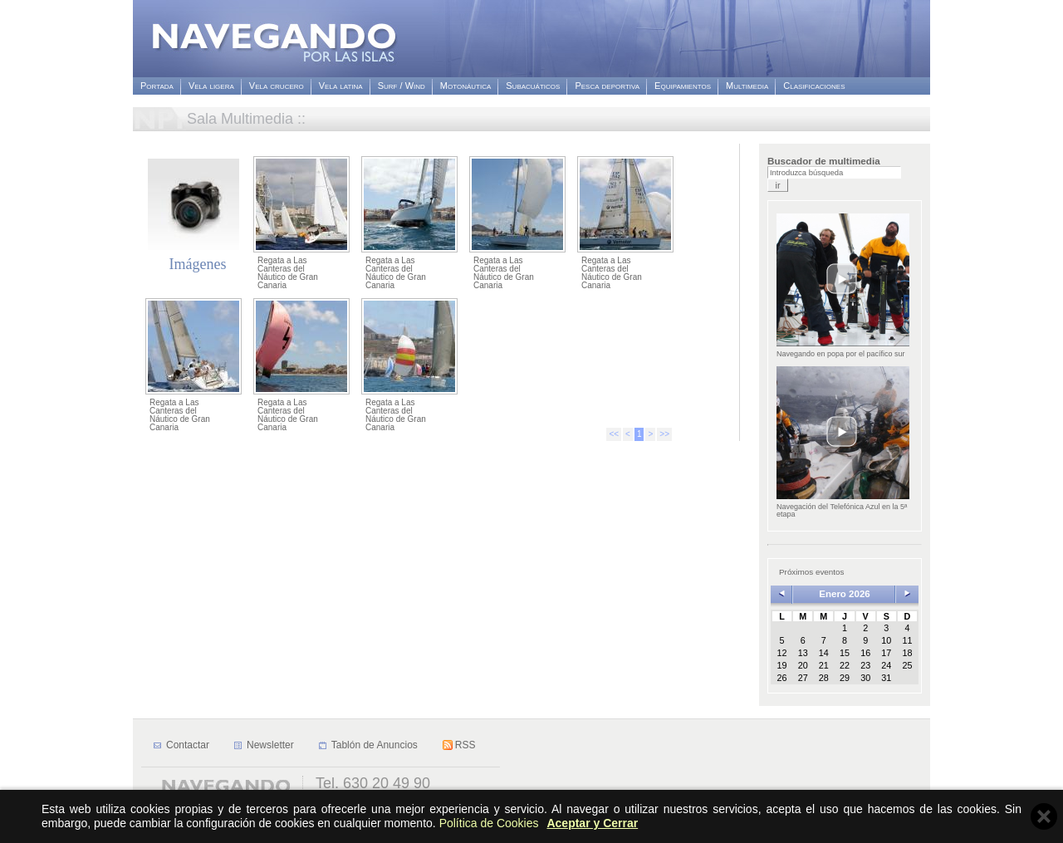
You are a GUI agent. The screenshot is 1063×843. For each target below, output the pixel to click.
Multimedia (747, 86)
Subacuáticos (533, 86)
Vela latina (341, 86)
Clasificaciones (814, 86)
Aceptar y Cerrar (592, 823)
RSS (465, 745)
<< (614, 434)
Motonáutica (465, 86)
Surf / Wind (401, 86)
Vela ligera (211, 86)
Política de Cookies (489, 823)
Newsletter (270, 745)
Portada (157, 86)
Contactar (187, 745)
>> (664, 434)
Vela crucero (276, 86)
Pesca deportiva (607, 86)
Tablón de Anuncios (374, 745)
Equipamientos (682, 86)
